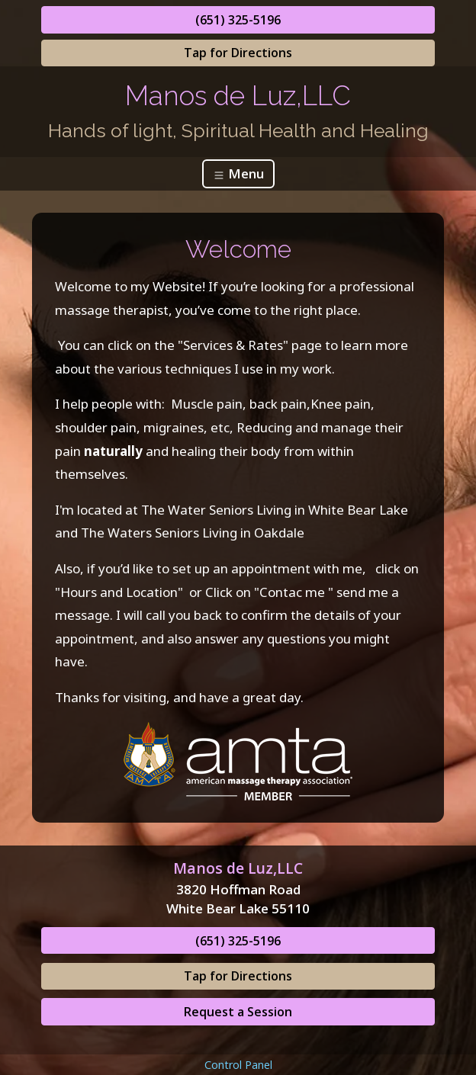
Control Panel (238, 1064)
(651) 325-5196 (238, 19)
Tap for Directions (238, 52)
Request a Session (238, 1011)
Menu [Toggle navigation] (238, 173)
